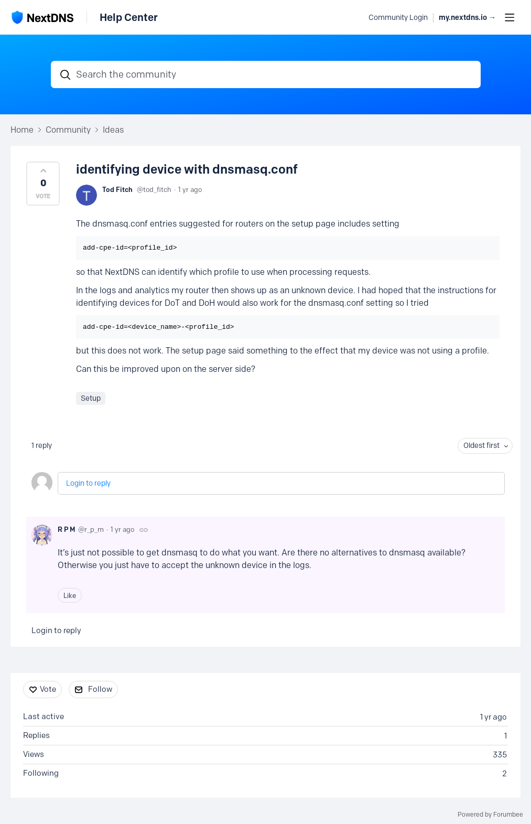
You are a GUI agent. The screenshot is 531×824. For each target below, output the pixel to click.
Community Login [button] (398, 17)
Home (22, 130)
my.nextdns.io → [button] (467, 17)
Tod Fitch (117, 189)
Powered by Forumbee (490, 814)
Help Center (129, 17)
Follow (100, 689)
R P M (66, 529)
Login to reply (88, 483)
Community (68, 130)
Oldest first (481, 445)
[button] (43, 184)
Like (69, 595)
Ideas (113, 130)
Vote (48, 689)
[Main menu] (509, 17)
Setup (91, 398)
